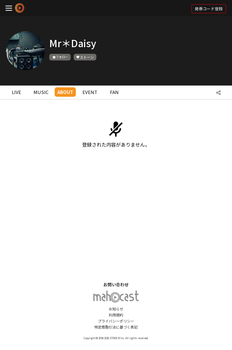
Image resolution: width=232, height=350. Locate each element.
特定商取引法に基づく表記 (116, 326)
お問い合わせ (116, 284)
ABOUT (65, 92)
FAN (114, 92)
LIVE (16, 92)
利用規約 (116, 314)
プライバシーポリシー (116, 320)
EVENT (89, 92)
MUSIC (41, 92)
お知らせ (116, 308)
